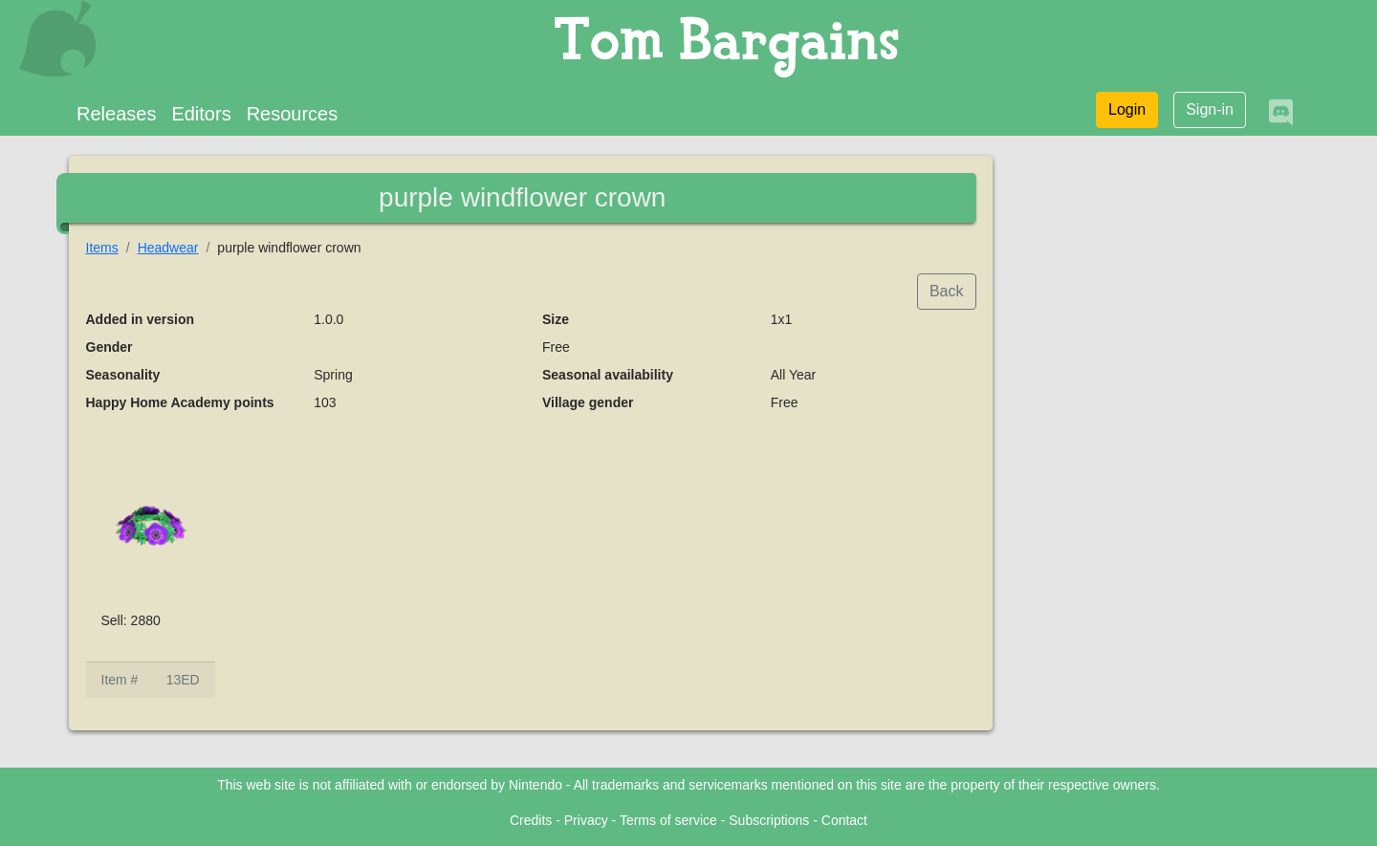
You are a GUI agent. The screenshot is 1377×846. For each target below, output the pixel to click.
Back (946, 291)
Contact (844, 820)
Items (102, 247)
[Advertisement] (1159, 445)
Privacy (586, 820)
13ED (183, 679)
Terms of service (668, 820)
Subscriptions (769, 820)
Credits (531, 820)
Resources (293, 113)
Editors (200, 113)
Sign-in (1210, 109)
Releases (116, 113)
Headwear (168, 247)
